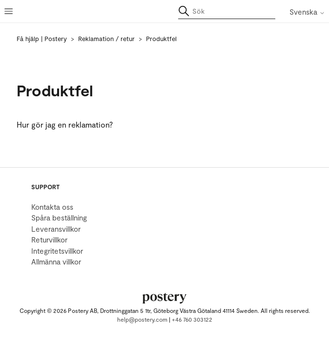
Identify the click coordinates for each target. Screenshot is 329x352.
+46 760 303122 (192, 319)
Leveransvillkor (56, 228)
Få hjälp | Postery (42, 39)
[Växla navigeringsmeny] (10, 11)
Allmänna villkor (56, 261)
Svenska (307, 12)
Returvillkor (49, 239)
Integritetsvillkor (57, 250)
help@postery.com (142, 319)
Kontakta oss (52, 206)
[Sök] (226, 11)
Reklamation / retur (106, 39)
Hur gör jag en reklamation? (65, 124)
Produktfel (161, 39)
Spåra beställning (59, 217)
